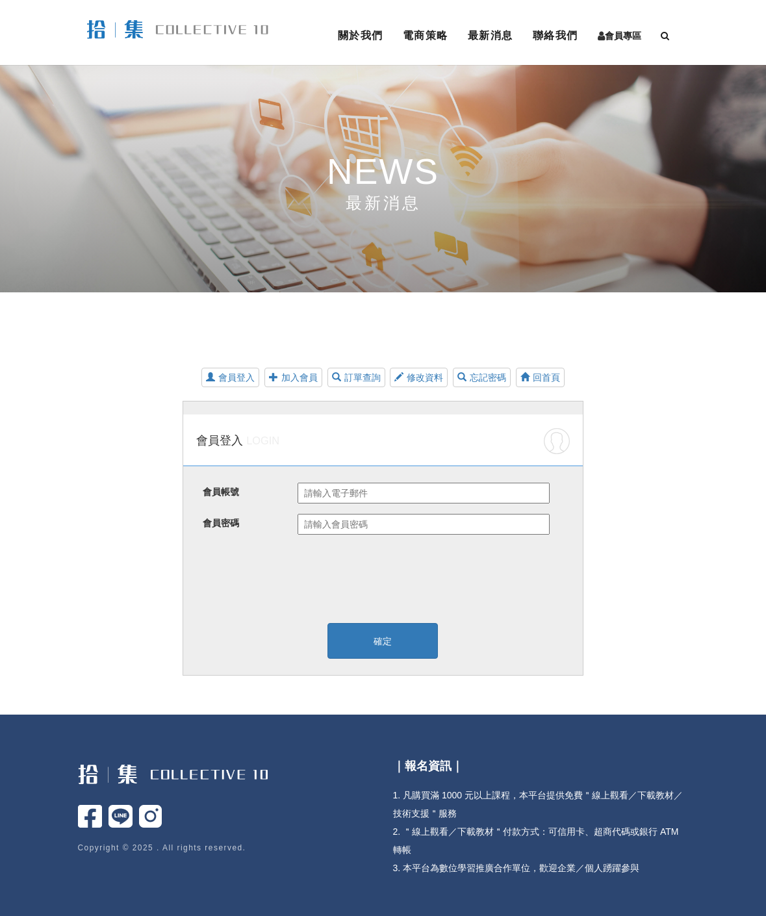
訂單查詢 (356, 377)
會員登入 (230, 377)
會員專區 (623, 36)
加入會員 (293, 377)
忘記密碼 (481, 377)
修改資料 (418, 377)
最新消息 (490, 35)
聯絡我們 (555, 35)
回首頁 (540, 377)
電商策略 (425, 35)
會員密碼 (221, 523)
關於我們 (360, 35)
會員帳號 (221, 492)
